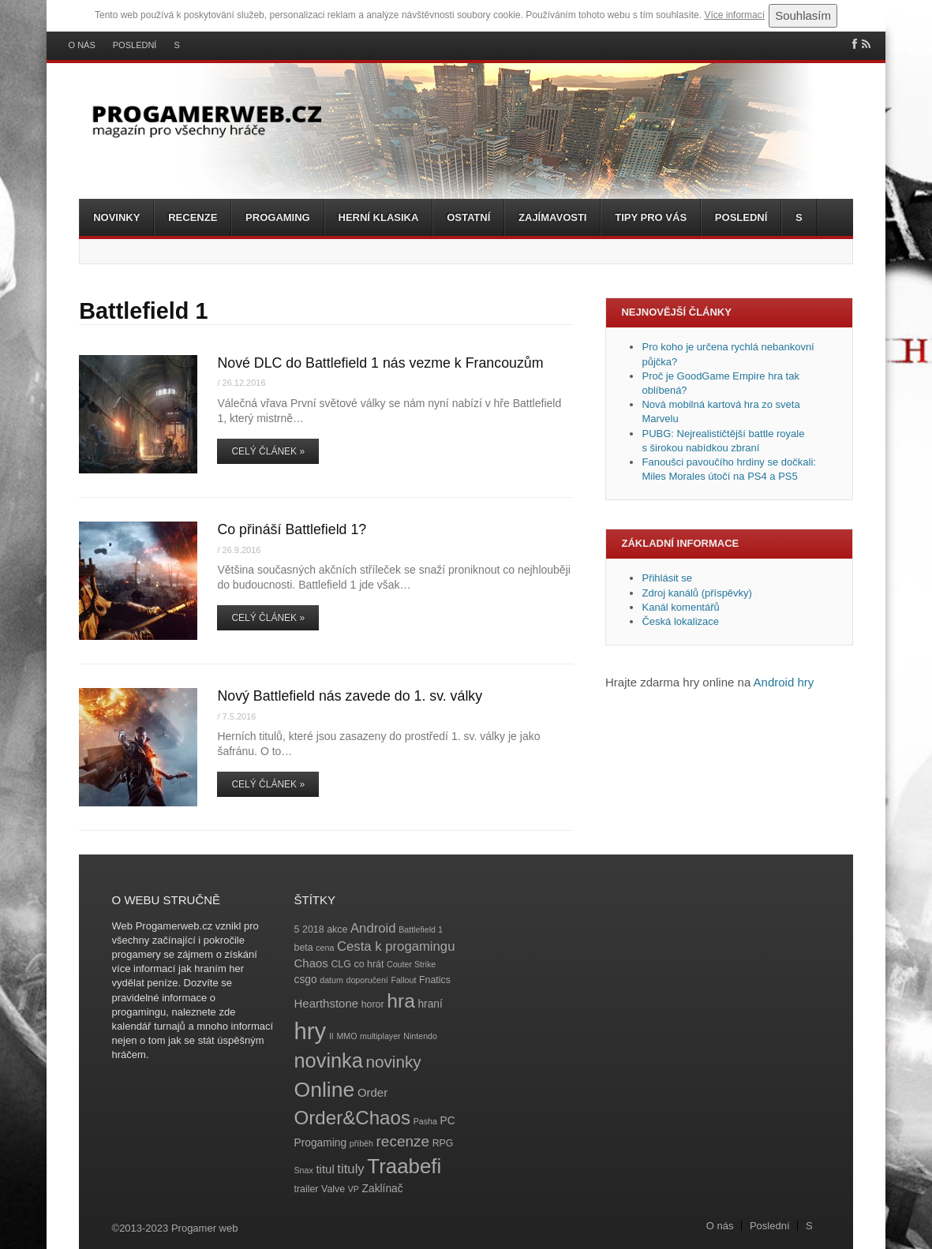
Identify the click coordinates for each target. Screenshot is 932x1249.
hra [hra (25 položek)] (401, 1001)
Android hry (784, 682)
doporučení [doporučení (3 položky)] (366, 980)
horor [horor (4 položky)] (372, 1004)
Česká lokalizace (680, 621)
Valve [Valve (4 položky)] (333, 1189)
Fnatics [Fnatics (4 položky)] (435, 979)
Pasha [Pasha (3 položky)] (425, 1121)
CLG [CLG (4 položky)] (340, 964)
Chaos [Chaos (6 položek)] (311, 963)
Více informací (734, 15)
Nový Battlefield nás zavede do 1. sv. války (349, 696)
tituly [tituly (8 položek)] (350, 1168)
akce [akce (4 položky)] (337, 929)
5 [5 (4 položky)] (297, 929)
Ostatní (468, 217)
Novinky (116, 217)
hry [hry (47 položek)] (310, 1031)
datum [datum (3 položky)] (331, 980)
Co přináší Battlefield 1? (291, 529)
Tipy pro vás (651, 217)
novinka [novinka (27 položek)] (328, 1060)
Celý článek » (268, 451)
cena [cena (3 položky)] (325, 947)
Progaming (277, 217)
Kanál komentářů (680, 607)
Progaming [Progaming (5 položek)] (320, 1143)
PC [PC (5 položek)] (447, 1121)
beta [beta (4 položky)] (303, 947)
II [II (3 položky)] (331, 1036)
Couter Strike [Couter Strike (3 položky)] (411, 964)
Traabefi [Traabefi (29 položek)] (404, 1166)
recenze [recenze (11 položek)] (402, 1141)
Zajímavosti (552, 217)
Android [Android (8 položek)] (373, 928)
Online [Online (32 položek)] (324, 1089)
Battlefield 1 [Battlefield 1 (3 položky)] (421, 929)
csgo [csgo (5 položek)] (305, 979)
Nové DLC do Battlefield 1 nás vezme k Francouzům (380, 363)
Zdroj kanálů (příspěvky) (696, 593)
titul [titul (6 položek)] (325, 1169)
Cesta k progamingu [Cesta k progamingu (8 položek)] (396, 946)
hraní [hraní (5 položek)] (429, 1004)
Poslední (135, 45)
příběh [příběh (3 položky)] (361, 1143)
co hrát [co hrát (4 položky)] (369, 964)
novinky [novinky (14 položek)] (393, 1062)
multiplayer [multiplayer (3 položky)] (380, 1036)
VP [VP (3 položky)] (353, 1189)
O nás (82, 45)
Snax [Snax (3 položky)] (303, 1170)
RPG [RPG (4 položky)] (443, 1143)
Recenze (192, 217)
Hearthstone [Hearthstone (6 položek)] (326, 1003)
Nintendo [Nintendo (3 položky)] (420, 1036)
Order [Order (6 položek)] (372, 1092)
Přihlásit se (667, 578)
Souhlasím (803, 15)
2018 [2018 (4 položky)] (313, 929)
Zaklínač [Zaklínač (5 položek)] (382, 1189)
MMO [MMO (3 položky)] (346, 1036)
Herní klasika (379, 217)
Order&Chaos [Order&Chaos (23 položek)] (352, 1117)
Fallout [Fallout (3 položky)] (403, 980)
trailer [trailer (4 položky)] (306, 1189)
